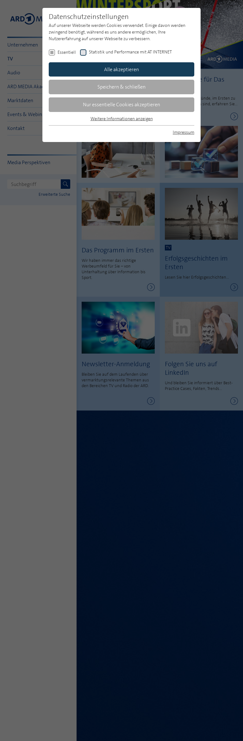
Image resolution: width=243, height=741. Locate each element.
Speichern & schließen (121, 86)
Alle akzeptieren (121, 69)
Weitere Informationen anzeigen (121, 118)
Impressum (183, 132)
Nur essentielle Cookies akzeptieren (121, 104)
